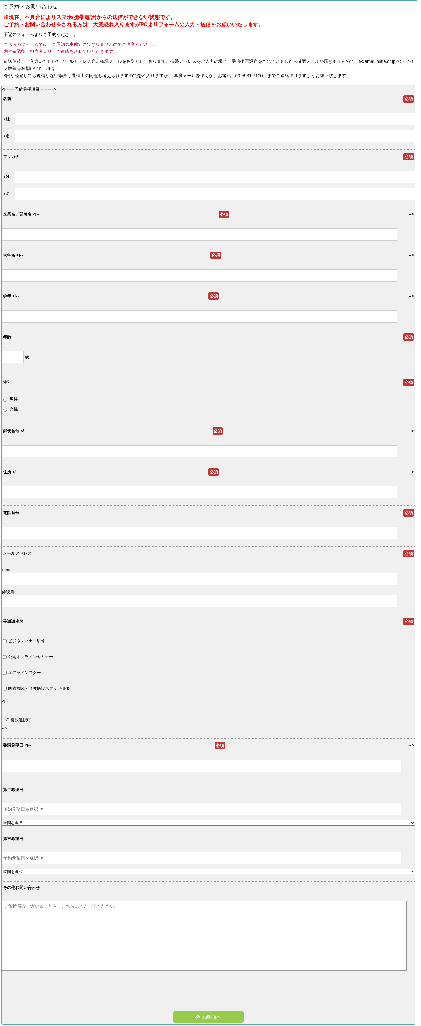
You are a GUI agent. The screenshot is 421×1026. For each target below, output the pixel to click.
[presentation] (217, 995)
